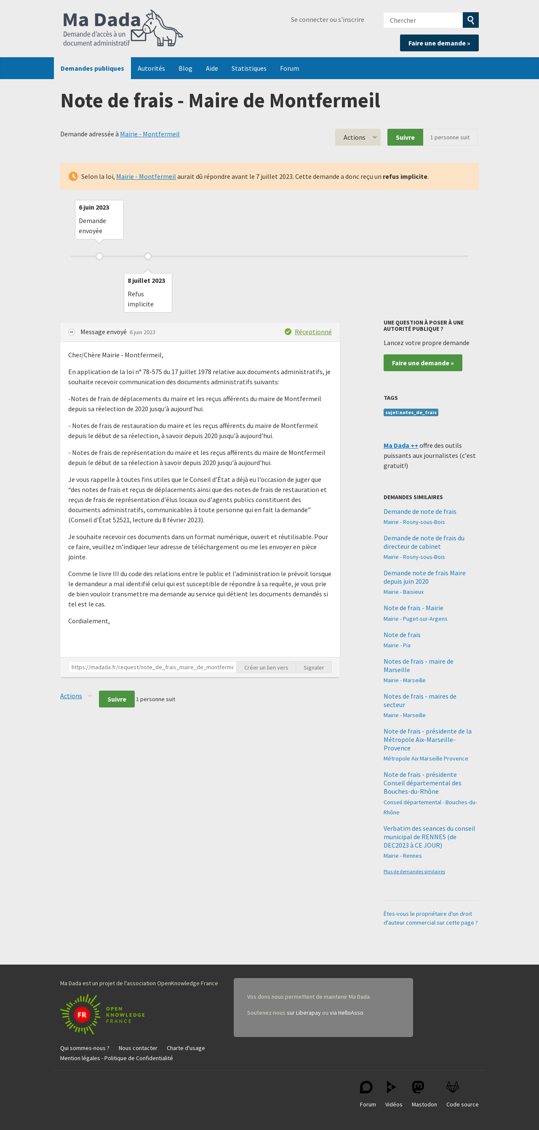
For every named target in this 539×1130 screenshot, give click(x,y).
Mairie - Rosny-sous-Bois (414, 522)
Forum (289, 68)
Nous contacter (138, 1048)
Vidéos (394, 1094)
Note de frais (402, 634)
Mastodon (424, 1094)
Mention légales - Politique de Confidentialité (116, 1058)
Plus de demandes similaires (414, 871)
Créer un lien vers (266, 667)
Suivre (405, 137)
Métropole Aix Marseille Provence (426, 758)
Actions (355, 137)
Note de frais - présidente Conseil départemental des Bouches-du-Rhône (423, 782)
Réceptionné (313, 331)
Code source (462, 1094)
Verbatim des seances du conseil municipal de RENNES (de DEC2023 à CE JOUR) (429, 836)
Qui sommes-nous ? (84, 1048)
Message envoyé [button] (104, 331)
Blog (185, 68)
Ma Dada (123, 29)
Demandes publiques (92, 68)
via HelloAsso (346, 1012)
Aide (212, 68)
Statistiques (249, 68)
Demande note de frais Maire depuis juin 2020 (425, 577)
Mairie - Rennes (403, 855)
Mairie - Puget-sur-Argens (416, 618)
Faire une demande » (439, 43)
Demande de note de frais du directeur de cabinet (424, 542)
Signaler (314, 667)
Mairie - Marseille (405, 680)
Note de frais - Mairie (413, 608)
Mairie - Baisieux (404, 592)
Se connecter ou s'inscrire (327, 19)
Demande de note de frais (420, 511)
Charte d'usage (186, 1048)
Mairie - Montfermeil (150, 134)
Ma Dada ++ (401, 445)
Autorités (151, 68)
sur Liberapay (304, 1012)
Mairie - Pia (397, 645)
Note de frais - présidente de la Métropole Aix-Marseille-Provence (428, 739)
